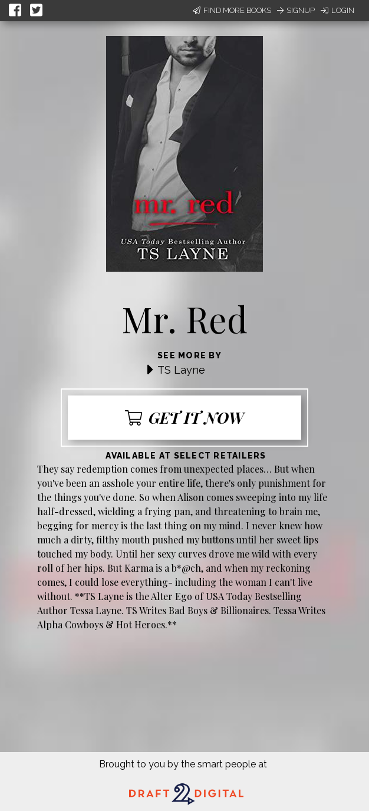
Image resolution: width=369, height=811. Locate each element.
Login (337, 10)
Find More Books (232, 10)
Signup (296, 10)
